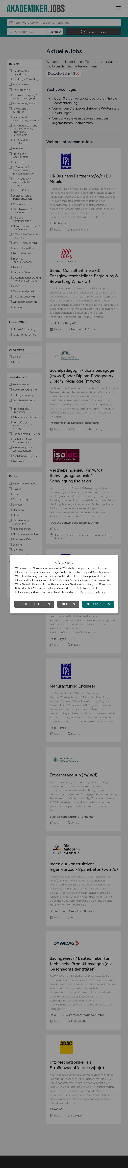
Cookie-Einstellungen (34, 604)
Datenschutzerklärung (92, 592)
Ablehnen (68, 604)
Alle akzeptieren (98, 604)
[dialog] (64, 584)
